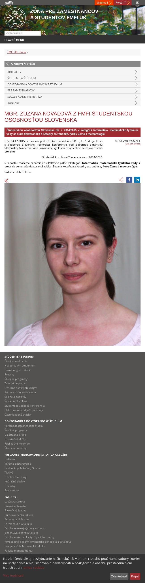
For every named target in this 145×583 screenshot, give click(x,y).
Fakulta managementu (18, 550)
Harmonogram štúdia (17, 370)
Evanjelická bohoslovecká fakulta (24, 546)
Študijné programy (16, 379)
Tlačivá (8, 472)
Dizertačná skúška (15, 439)
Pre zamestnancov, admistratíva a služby (35, 455)
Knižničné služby (14, 481)
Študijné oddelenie (16, 361)
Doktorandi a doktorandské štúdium (34, 84)
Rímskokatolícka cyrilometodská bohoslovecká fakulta (37, 542)
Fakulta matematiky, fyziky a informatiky (29, 537)
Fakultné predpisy (15, 477)
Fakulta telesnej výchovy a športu (24, 528)
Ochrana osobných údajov (20, 388)
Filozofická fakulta (15, 510)
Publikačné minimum (17, 443)
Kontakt (13, 103)
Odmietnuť (119, 576)
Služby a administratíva (24, 97)
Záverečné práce (15, 383)
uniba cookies (33, 567)
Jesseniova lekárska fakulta (21, 533)
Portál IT (121, 2)
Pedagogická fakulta (17, 519)
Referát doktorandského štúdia (23, 426)
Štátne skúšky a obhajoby (20, 392)
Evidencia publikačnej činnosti (22, 468)
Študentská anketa (16, 401)
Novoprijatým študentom (19, 365)
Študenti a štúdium (21, 78)
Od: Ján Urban (133, 143)
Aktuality (14, 72)
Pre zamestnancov (20, 90)
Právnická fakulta (15, 506)
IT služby (9, 486)
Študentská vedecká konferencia (24, 406)
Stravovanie (11, 490)
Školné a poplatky (15, 397)
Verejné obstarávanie (17, 464)
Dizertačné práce (15, 435)
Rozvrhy (9, 374)
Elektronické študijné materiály (23, 410)
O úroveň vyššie (23, 64)
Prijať (135, 576)
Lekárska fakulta (14, 501)
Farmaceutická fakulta (18, 524)
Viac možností (13, 575)
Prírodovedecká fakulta (18, 515)
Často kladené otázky (17, 414)
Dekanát (9, 459)
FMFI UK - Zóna (16, 52)
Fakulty (10, 497)
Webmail (102, 2)
